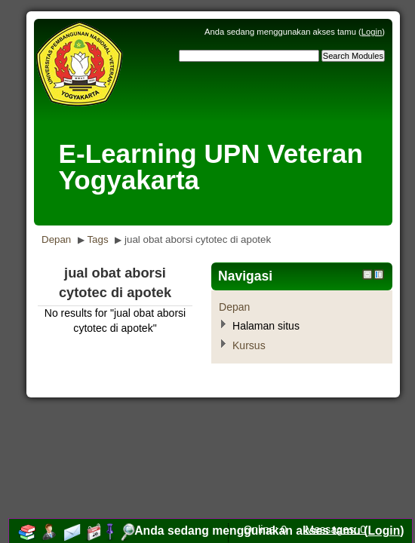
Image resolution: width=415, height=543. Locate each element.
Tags (97, 239)
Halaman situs (266, 326)
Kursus (249, 345)
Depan (56, 239)
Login (371, 31)
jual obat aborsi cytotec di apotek (197, 239)
